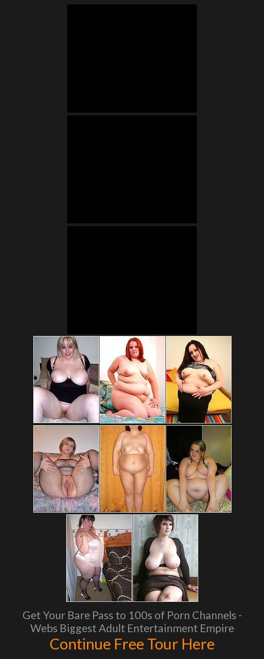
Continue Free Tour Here (132, 643)
